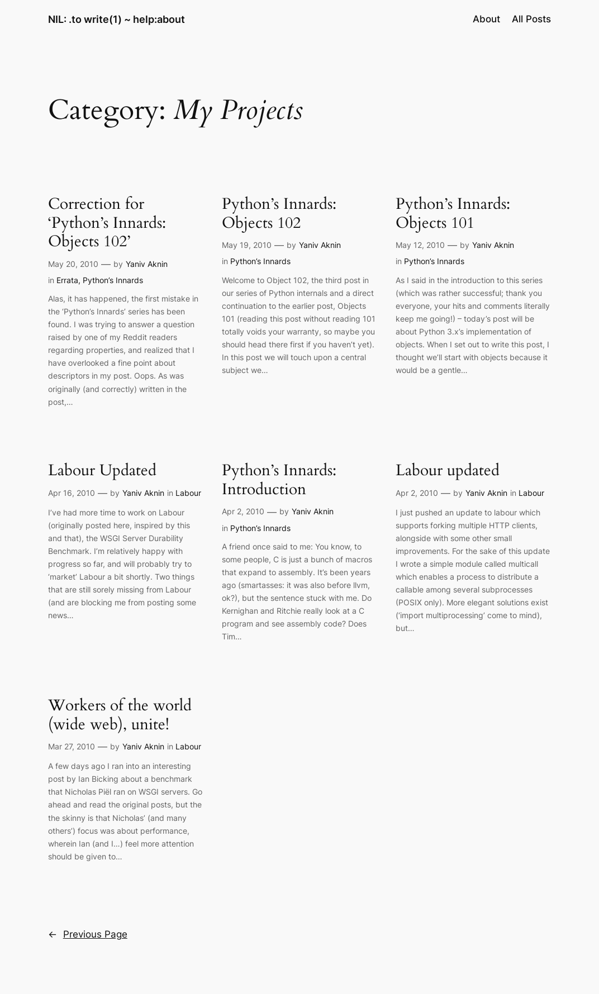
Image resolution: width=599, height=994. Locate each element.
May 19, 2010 (247, 245)
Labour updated (448, 470)
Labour (188, 493)
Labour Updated (102, 470)
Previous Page (87, 934)
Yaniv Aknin (147, 264)
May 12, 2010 (420, 245)
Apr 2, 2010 (243, 511)
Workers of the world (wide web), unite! (120, 715)
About (486, 19)
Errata (67, 280)
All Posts (531, 19)
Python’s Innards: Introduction (279, 480)
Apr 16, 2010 (71, 493)
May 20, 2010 (73, 264)
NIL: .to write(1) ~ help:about (116, 19)
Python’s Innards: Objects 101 (453, 213)
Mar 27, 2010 (71, 746)
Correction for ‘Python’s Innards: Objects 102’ (107, 223)
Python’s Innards (113, 280)
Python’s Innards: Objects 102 (279, 213)
